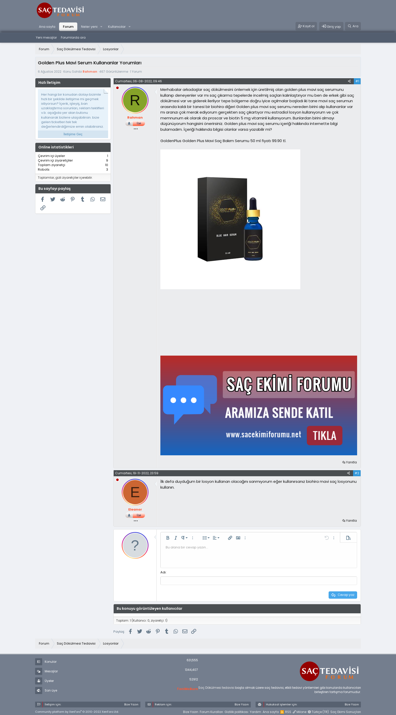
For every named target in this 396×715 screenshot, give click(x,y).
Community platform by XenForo (77, 711)
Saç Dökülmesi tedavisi (216, 687)
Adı (163, 572)
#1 (357, 81)
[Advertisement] (198, 322)
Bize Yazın (190, 711)
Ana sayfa (47, 26)
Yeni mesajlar (46, 37)
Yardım (255, 711)
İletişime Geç (72, 134)
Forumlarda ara (73, 37)
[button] (101, 26)
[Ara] (353, 26)
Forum (68, 26)
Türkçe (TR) (318, 711)
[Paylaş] (349, 81)
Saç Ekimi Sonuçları (345, 711)
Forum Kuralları (211, 711)
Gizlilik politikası (236, 711)
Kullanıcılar (117, 26)
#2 (357, 473)
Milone (299, 711)
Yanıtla (351, 462)
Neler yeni (89, 26)
